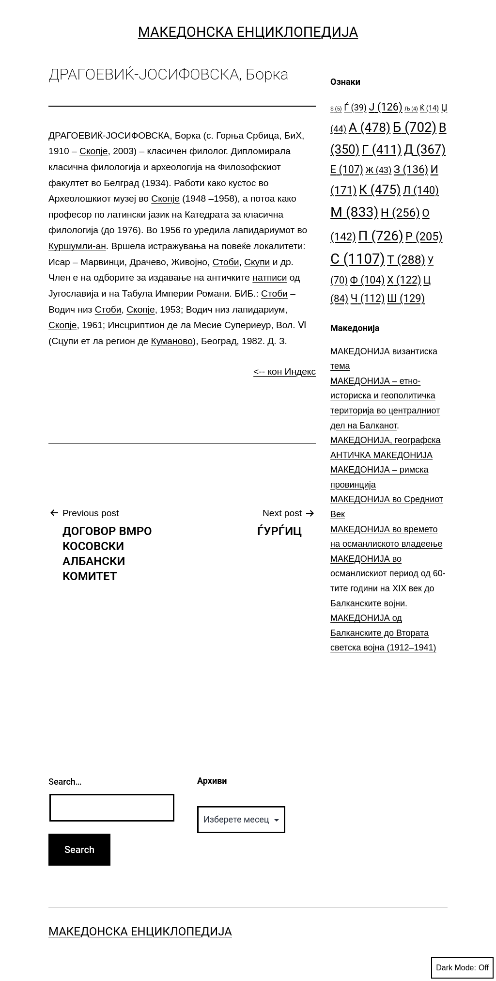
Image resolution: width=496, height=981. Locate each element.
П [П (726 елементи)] (380, 236)
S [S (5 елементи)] (336, 109)
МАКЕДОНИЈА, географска (385, 440)
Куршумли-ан (77, 246)
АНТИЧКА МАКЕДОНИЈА (381, 455)
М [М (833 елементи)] (354, 212)
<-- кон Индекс (284, 371)
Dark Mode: (462, 968)
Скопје (93, 151)
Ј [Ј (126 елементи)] (385, 107)
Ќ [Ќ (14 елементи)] (429, 108)
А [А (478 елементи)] (370, 127)
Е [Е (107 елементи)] (346, 169)
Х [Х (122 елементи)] (404, 280)
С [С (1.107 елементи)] (357, 259)
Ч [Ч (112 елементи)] (368, 298)
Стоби (226, 262)
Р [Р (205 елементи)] (424, 236)
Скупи (257, 262)
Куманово (171, 341)
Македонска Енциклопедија (248, 32)
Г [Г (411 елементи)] (382, 149)
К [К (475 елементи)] (380, 189)
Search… (65, 781)
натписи (269, 277)
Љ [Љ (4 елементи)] (411, 109)
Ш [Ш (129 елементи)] (406, 298)
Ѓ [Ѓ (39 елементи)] (355, 107)
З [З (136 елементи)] (411, 169)
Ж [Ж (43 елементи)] (378, 170)
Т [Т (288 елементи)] (406, 260)
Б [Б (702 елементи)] (415, 127)
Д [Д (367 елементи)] (425, 149)
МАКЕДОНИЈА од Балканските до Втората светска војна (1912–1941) (383, 632)
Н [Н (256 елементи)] (400, 213)
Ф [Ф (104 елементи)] (367, 280)
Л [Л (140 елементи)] (421, 190)
